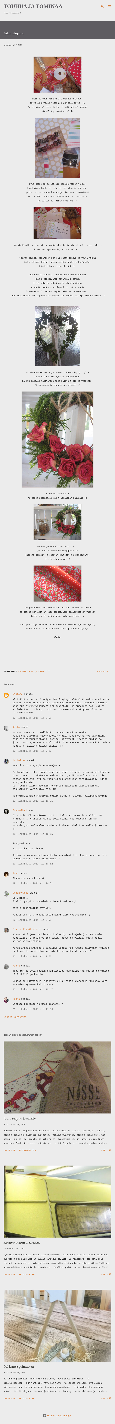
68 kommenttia (28, 1150)
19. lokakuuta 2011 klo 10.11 (33, 801)
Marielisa (19, 760)
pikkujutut (43, 671)
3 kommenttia (27, 1398)
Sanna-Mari (20, 810)
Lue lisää (106, 1150)
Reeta (16, 727)
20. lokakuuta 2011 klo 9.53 (32, 956)
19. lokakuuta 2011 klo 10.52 (33, 864)
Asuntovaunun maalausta (22, 1242)
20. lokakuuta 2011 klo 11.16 (33, 1009)
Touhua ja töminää (33, 6)
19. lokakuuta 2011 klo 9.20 (32, 751)
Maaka (16, 966)
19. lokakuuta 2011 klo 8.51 (32, 718)
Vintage (18, 694)
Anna (15, 873)
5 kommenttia (27, 1274)
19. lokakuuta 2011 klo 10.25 (33, 834)
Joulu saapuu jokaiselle (20, 1118)
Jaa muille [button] (102, 671)
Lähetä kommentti (15, 1017)
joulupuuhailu (26, 671)
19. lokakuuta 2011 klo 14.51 (33, 883)
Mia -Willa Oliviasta (27, 929)
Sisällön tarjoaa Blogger (57, 1415)
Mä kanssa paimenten (19, 1366)
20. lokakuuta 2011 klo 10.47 (33, 989)
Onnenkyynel (20, 893)
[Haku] (102, 5)
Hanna (16, 999)
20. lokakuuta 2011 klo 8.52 (32, 920)
